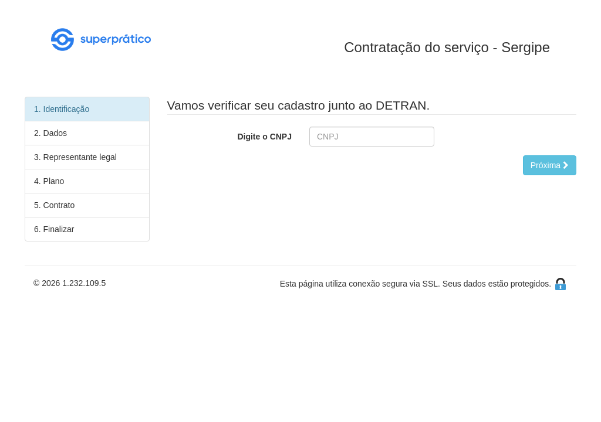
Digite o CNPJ (264, 136)
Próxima (550, 165)
